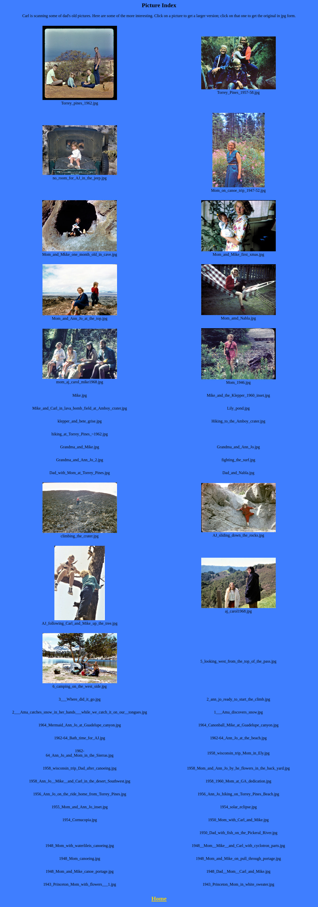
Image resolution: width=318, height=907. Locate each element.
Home (158, 898)
